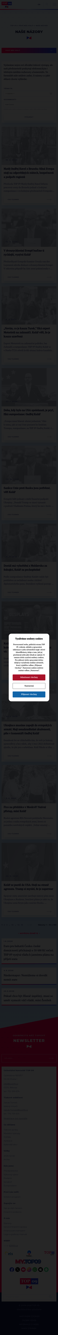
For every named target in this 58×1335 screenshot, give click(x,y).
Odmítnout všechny (29, 677)
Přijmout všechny (29, 694)
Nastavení (29, 686)
